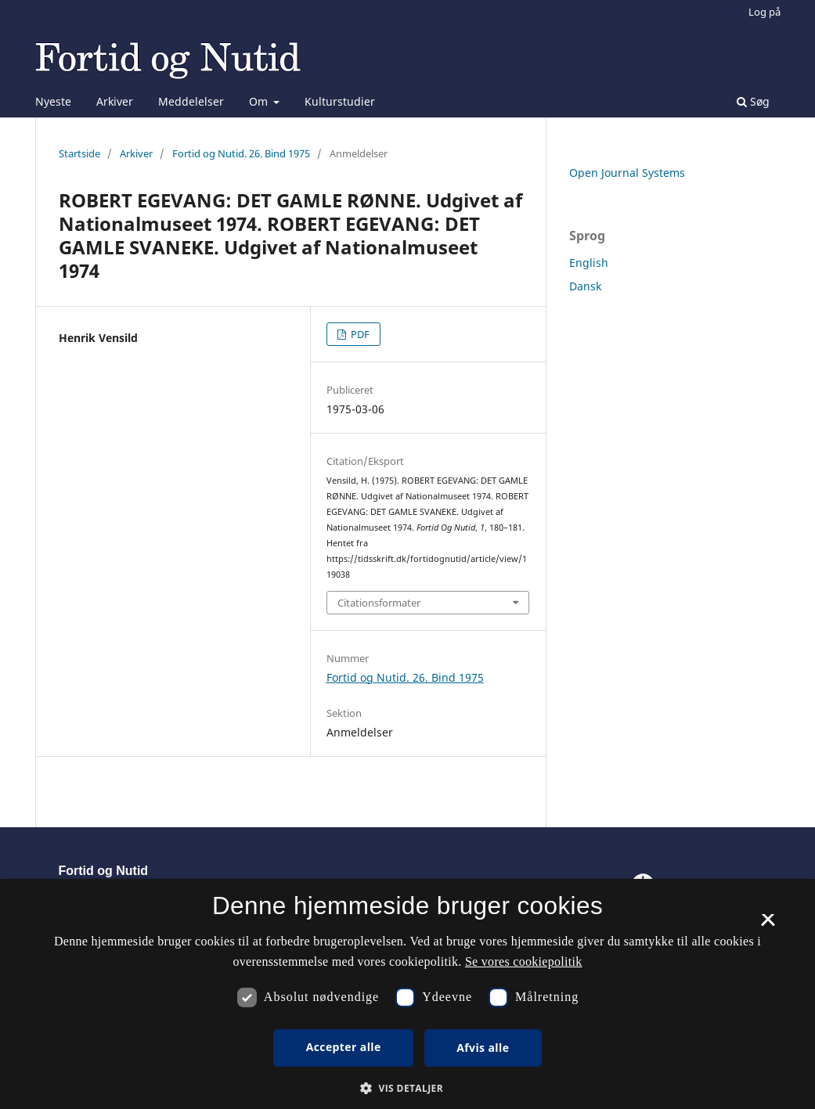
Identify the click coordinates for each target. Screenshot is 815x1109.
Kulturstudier (340, 101)
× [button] (768, 925)
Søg (753, 101)
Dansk (585, 286)
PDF (359, 334)
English (588, 262)
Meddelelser (191, 101)
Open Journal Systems (627, 172)
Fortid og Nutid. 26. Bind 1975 (241, 153)
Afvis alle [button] (482, 1047)
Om (260, 101)
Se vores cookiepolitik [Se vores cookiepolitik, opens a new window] (523, 961)
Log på (764, 12)
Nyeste (53, 101)
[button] (407, 1088)
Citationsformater (378, 603)
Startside (79, 153)
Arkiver (114, 101)
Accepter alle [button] (343, 1046)
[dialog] (407, 994)
